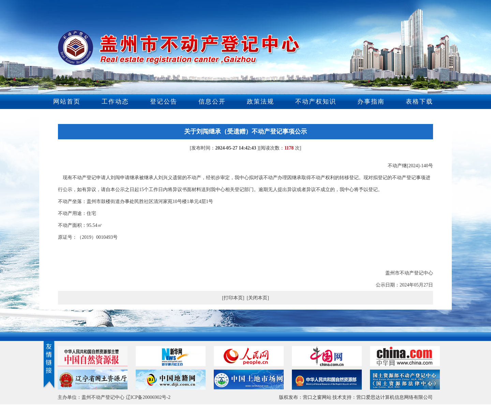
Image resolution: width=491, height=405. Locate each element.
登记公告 (163, 101)
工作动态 (115, 101)
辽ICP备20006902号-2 (148, 397)
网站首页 (66, 101)
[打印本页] (233, 297)
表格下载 (419, 101)
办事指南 (371, 101)
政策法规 (260, 101)
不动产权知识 (315, 101)
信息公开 (212, 101)
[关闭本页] (258, 297)
